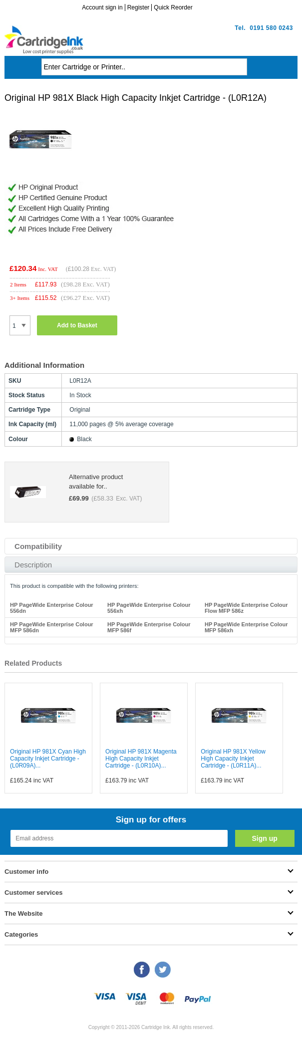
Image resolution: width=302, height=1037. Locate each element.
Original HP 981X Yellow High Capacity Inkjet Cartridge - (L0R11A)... (233, 758)
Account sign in (102, 7)
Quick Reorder (173, 7)
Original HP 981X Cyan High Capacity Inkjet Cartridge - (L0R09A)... (48, 758)
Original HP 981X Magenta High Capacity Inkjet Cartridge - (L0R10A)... (141, 758)
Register (138, 7)
